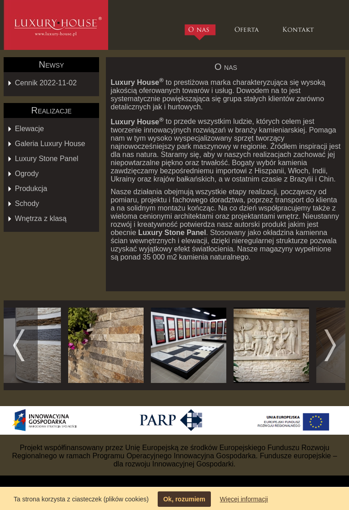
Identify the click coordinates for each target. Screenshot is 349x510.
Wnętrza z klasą (41, 218)
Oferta (246, 25)
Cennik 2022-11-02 (46, 83)
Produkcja (31, 188)
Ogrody (27, 173)
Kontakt (299, 25)
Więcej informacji (244, 499)
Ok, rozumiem (184, 499)
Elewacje (29, 128)
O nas (201, 31)
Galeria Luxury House (50, 143)
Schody (27, 203)
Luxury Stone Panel (47, 158)
